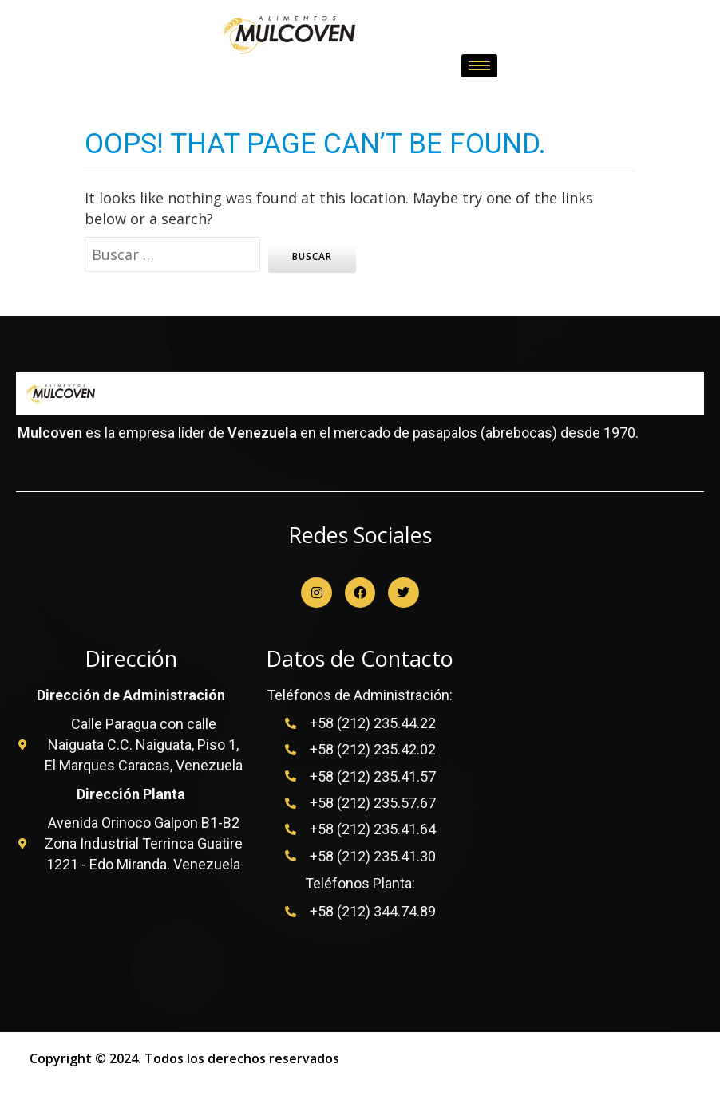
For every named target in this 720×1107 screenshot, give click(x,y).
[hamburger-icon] (479, 65)
